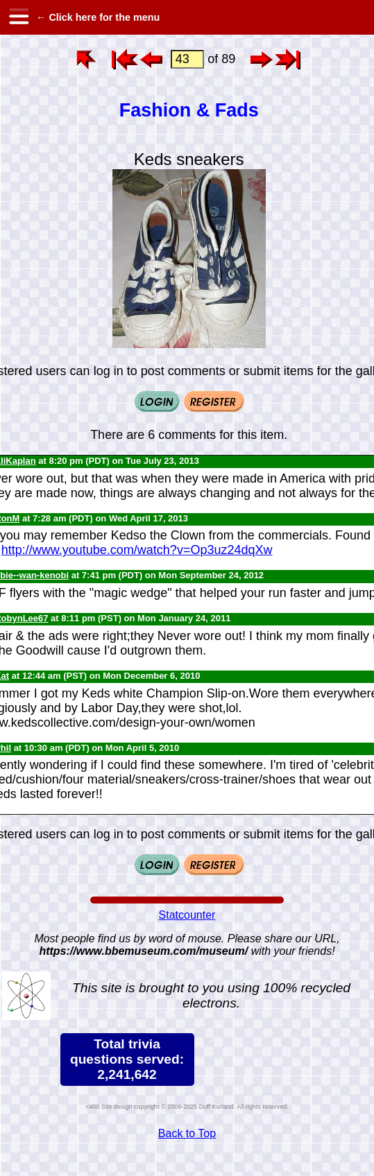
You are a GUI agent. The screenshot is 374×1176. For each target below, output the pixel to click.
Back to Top (187, 1133)
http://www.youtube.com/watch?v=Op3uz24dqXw (137, 550)
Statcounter (187, 915)
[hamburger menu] (18, 17)
